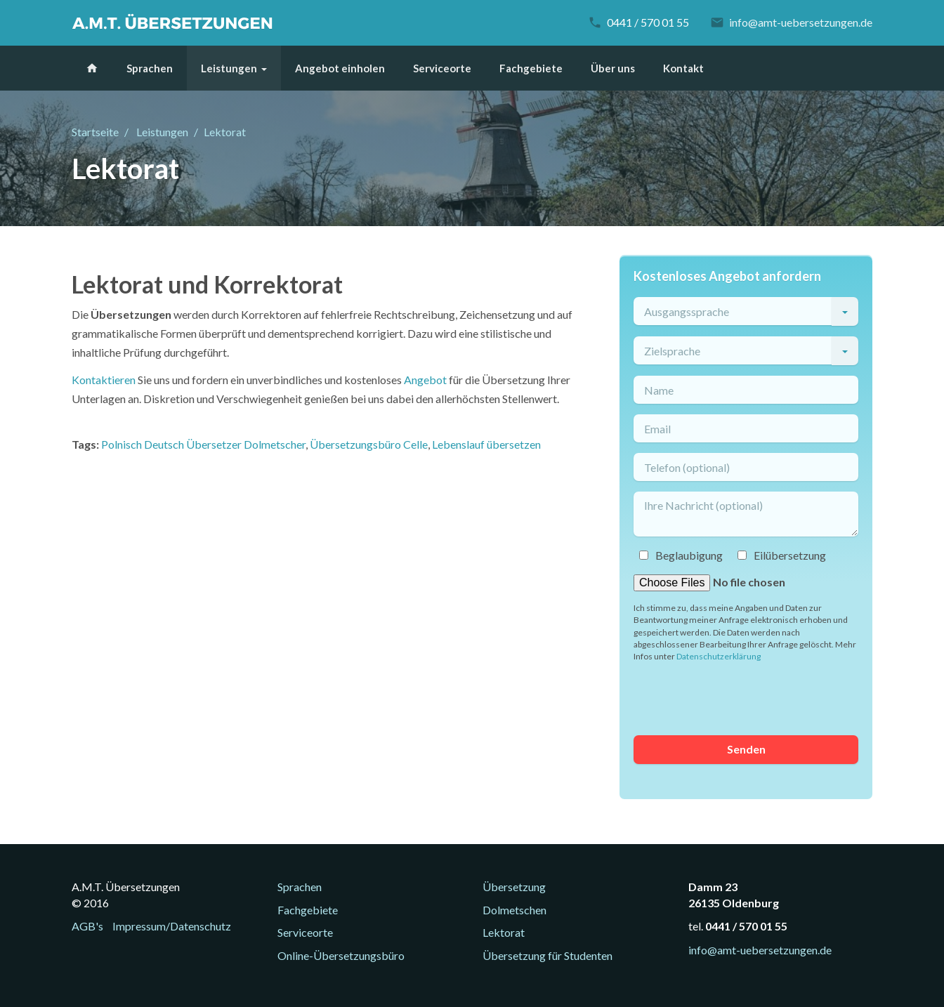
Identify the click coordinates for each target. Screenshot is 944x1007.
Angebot (425, 379)
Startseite (95, 131)
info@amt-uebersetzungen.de (800, 22)
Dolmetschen (514, 909)
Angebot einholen (340, 68)
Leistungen (229, 68)
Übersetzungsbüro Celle (369, 444)
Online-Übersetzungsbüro (341, 955)
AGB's (87, 926)
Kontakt (683, 68)
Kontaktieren (104, 379)
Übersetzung (514, 886)
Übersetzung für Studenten (547, 955)
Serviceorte (442, 68)
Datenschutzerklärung (718, 656)
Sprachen (149, 68)
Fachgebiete (531, 68)
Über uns (613, 68)
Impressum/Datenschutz (171, 926)
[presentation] (740, 697)
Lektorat (504, 932)
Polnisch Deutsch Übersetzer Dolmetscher (203, 444)
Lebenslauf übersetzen (486, 444)
